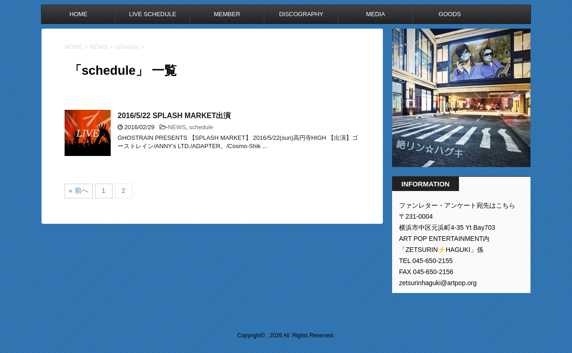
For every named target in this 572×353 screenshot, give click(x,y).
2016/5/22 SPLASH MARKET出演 (174, 116)
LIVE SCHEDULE (153, 14)
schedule (201, 127)
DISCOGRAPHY (301, 14)
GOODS (450, 14)
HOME (79, 14)
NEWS (177, 127)
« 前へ (79, 190)
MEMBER (227, 14)
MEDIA (375, 14)
